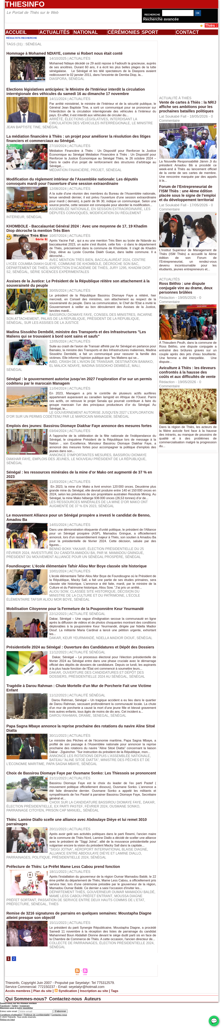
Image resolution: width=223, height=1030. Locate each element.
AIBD (53, 364)
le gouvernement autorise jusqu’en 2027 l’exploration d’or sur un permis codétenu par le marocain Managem (74, 417)
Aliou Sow (59, 602)
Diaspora (58, 82)
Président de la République (115, 321)
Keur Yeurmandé (79, 648)
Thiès (29, 937)
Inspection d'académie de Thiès (80, 270)
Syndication (70, 1028)
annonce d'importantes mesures (81, 461)
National (86, 32)
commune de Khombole (82, 266)
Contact (187, 32)
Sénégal (77, 82)
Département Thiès (67, 925)
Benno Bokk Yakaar (68, 559)
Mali (10, 372)
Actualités (54, 32)
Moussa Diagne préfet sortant (116, 929)
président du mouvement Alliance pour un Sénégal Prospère (66, 567)
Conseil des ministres (116, 317)
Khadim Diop (143, 270)
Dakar (55, 648)
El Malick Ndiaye (81, 368)
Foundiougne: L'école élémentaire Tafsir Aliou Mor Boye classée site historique (78, 576)
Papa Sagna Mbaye (64, 785)
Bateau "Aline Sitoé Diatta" (74, 781)
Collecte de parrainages (74, 980)
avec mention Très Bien (71, 262)
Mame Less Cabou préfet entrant (52, 929)
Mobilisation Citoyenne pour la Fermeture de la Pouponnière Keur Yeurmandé (76, 619)
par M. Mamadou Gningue (123, 563)
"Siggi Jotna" (61, 878)
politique (138, 882)
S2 (8, 274)
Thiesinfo (25, 4)
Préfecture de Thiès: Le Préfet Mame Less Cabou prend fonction (64, 896)
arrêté (56, 121)
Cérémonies (124, 32)
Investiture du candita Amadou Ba (65, 563)
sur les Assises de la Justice (53, 325)
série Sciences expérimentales (61, 274)
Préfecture (128, 933)
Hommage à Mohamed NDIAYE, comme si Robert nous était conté (66, 53)
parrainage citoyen (40, 835)
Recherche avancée (161, 19)
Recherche (153, 14)
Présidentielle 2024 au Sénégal (56, 695)
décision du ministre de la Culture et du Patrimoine (95, 604)
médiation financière (69, 172)
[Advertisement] (190, 65)
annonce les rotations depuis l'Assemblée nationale (101, 777)
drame (86, 738)
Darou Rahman (63, 738)
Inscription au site (97, 1028)
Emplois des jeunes (52, 465)
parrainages (115, 882)
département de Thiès (27, 270)
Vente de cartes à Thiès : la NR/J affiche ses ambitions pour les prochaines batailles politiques (185, 109)
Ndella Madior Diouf (117, 648)
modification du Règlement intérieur (84, 219)
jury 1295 (121, 270)
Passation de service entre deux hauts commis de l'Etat (60, 933)
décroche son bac (124, 266)
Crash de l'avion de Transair (87, 364)
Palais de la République (64, 321)
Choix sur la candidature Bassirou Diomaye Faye (96, 827)
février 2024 (112, 831)
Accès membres (18, 1028)
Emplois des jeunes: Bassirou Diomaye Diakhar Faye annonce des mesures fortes (80, 432)
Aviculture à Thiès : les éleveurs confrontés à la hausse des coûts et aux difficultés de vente (181, 383)
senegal (102, 738)
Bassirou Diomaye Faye (71, 317)
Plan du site (44, 1028)
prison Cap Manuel (79, 835)
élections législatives (87, 121)
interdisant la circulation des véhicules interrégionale (94, 124)
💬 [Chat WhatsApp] (213, 1021)
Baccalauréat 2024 (114, 262)
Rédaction (167, 306)
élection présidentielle (43, 831)
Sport (150, 32)
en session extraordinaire (118, 215)
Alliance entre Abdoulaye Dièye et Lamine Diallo (53, 882)
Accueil (16, 32)
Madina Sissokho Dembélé (124, 368)
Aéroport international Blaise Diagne (112, 878)
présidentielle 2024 (25, 886)
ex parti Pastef (83, 831)
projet (98, 172)
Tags (119, 1028)
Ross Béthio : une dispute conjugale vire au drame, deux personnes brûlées (186, 296)
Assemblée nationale (69, 215)
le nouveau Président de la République (111, 465)
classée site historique (94, 602)
